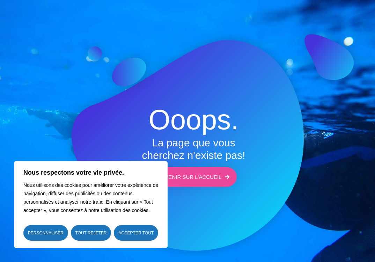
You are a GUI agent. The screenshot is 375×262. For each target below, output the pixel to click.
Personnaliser (46, 233)
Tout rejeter (90, 233)
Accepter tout (136, 233)
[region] (91, 204)
